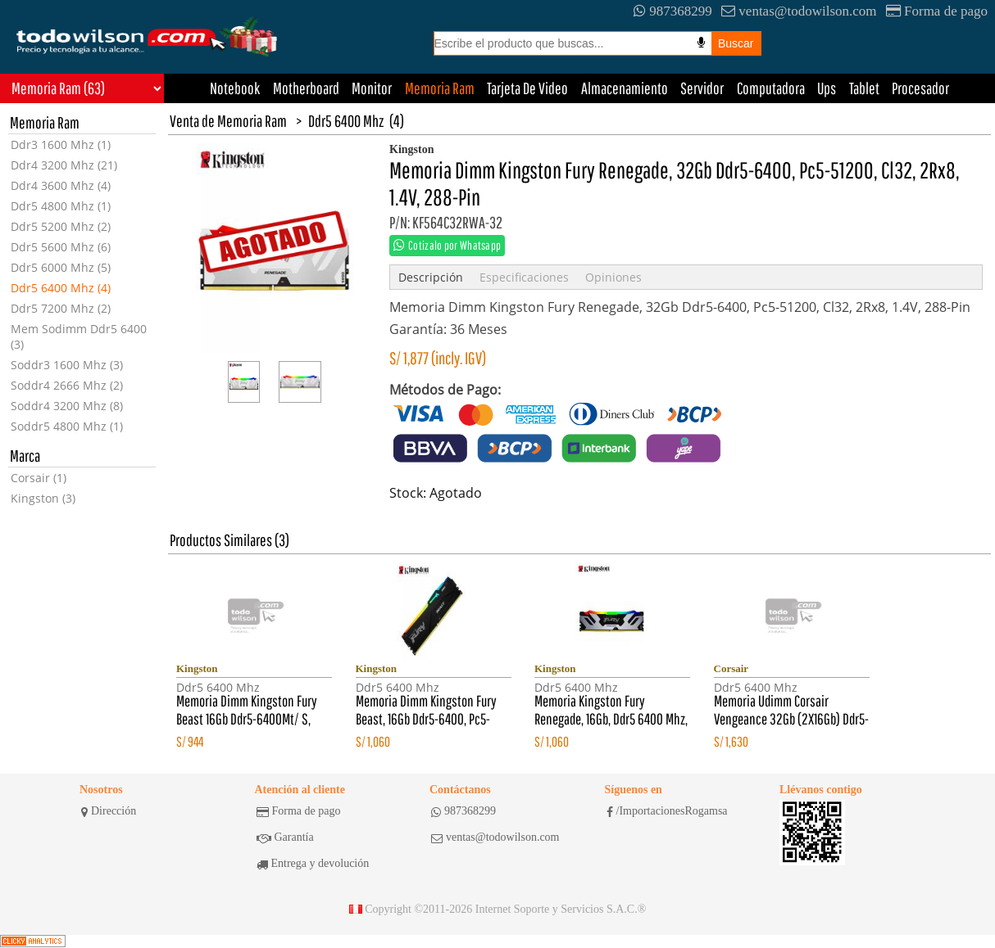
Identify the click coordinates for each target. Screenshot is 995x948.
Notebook (235, 88)
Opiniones (613, 277)
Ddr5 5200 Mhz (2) (61, 226)
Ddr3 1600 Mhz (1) (61, 144)
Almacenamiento (624, 88)
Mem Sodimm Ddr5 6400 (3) (79, 336)
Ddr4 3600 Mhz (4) (61, 185)
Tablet (864, 88)
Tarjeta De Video (527, 88)
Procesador (920, 88)
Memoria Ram (440, 88)
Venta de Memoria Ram (228, 120)
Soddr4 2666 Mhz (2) (67, 385)
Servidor (702, 88)
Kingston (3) (43, 498)
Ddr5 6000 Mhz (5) (61, 267)
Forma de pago (937, 11)
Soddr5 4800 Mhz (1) (67, 426)
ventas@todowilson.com (798, 11)
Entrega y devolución (313, 863)
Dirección (108, 811)
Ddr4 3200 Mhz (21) (64, 165)
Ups (826, 88)
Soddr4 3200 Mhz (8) (67, 405)
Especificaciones (524, 277)
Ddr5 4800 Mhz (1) (61, 206)
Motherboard (306, 88)
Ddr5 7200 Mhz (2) (61, 308)
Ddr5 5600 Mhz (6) (61, 247)
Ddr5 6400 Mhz (346, 120)
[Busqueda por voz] (701, 42)
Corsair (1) (38, 477)
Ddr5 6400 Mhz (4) (61, 288)
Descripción (430, 277)
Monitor (372, 88)
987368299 (673, 11)
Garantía (285, 837)
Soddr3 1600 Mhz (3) (67, 364)
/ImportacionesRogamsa (667, 811)
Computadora (771, 88)
